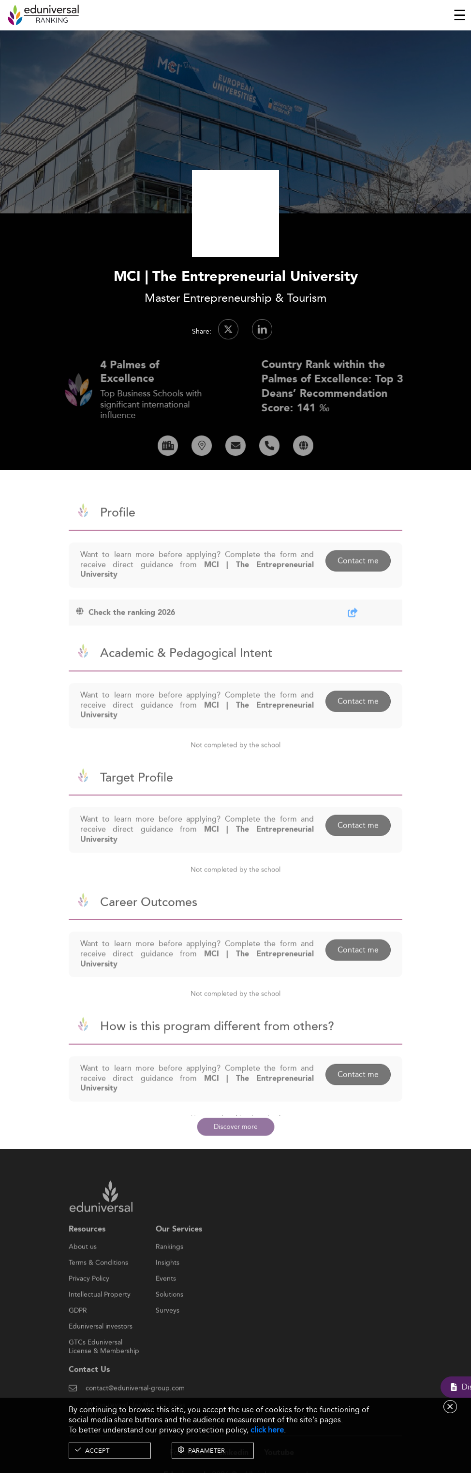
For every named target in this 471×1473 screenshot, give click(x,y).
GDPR (78, 1334)
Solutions (169, 1318)
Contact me (358, 585)
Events (166, 1302)
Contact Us (89, 1394)
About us (83, 1271)
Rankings (169, 1271)
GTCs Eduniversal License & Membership (104, 1366)
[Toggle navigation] (459, 15)
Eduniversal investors (100, 1350)
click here (267, 1430)
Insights (167, 1286)
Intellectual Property (100, 1318)
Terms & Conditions (98, 1286)
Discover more (235, 1127)
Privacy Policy (89, 1302)
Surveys (167, 1334)
